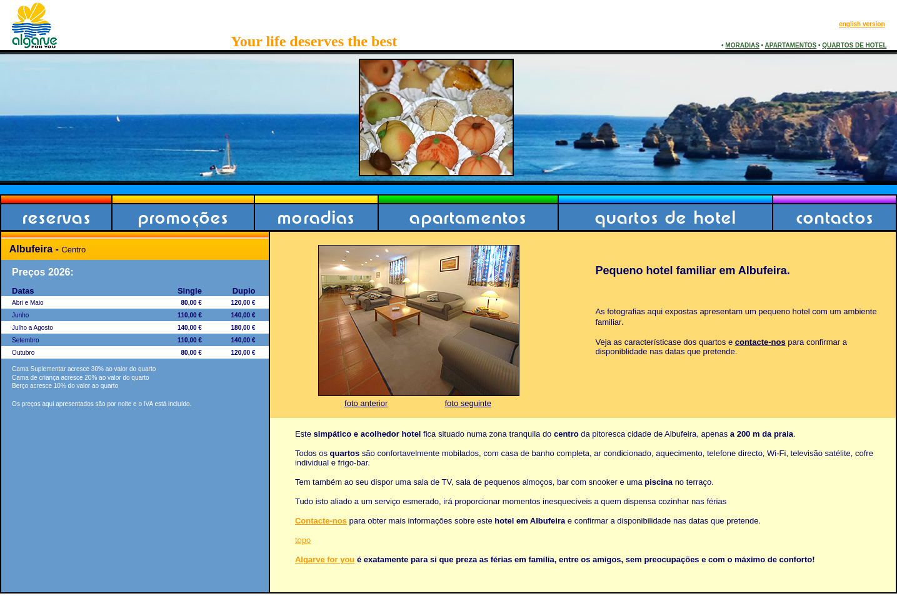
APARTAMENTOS (791, 45)
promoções (183, 217)
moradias (316, 217)
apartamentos (468, 217)
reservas (57, 217)
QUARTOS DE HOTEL (854, 45)
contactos (835, 217)
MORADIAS (742, 45)
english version (861, 24)
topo (303, 540)
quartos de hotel (665, 217)
